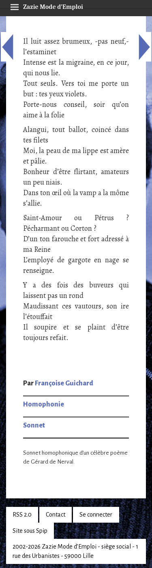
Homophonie (43, 404)
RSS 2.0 (22, 514)
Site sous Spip (30, 531)
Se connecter (95, 514)
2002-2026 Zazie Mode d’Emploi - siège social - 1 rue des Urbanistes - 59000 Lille (75, 551)
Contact (55, 514)
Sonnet (34, 425)
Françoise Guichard (64, 383)
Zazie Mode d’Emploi (46, 5)
